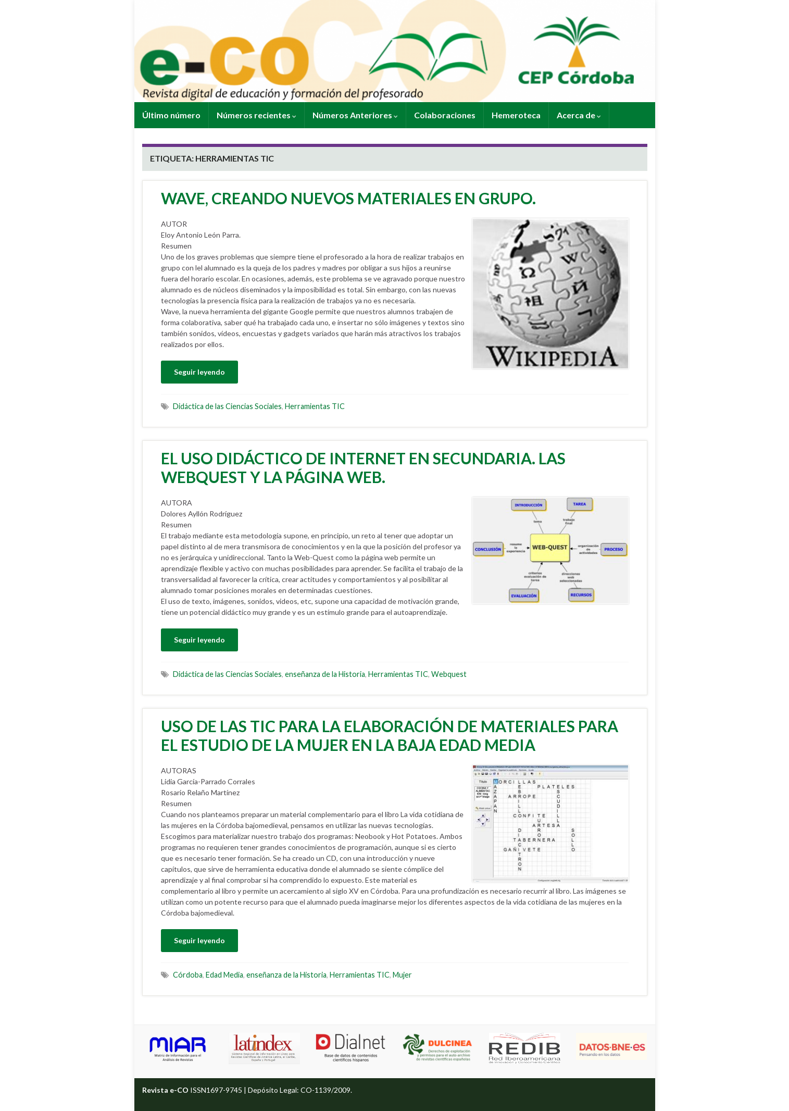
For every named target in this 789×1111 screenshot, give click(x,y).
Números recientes (256, 115)
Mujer (402, 974)
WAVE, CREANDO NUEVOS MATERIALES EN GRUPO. (348, 198)
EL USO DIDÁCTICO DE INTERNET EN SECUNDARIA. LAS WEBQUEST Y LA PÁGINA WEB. (363, 467)
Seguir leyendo (199, 371)
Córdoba (188, 974)
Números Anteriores (355, 115)
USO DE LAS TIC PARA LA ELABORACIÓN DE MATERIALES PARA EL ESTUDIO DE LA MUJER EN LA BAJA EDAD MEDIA (389, 735)
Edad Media (224, 974)
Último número (171, 115)
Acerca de (579, 115)
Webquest (449, 674)
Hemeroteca (516, 115)
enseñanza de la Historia (325, 674)
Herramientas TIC (315, 406)
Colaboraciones (444, 115)
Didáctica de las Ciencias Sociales (227, 406)
